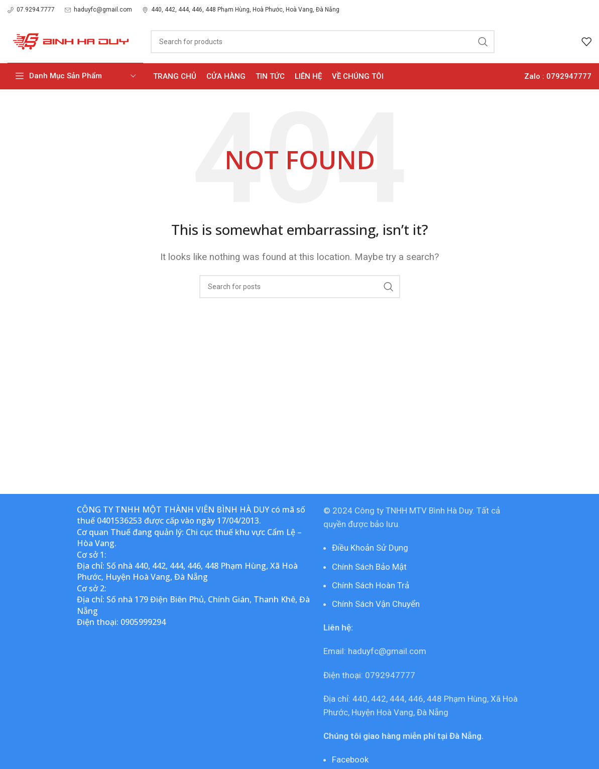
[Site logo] (69, 41)
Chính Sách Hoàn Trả (370, 585)
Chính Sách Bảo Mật (369, 567)
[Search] (323, 41)
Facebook (350, 759)
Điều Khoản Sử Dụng (370, 548)
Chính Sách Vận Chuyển (376, 604)
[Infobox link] (31, 10)
